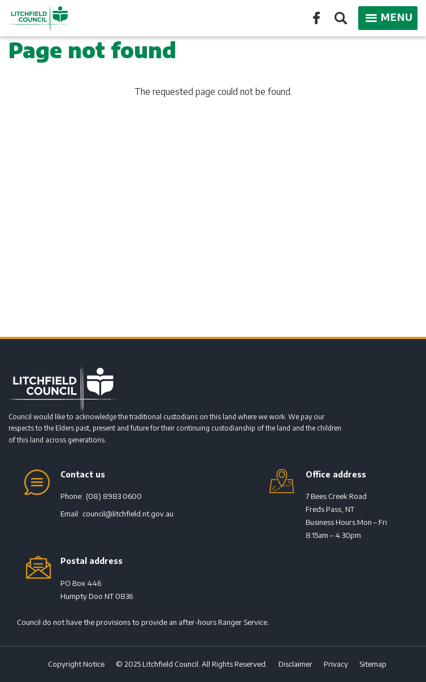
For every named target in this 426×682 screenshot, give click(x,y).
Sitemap (372, 663)
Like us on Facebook (316, 17)
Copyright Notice (76, 663)
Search (340, 19)
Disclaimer (295, 663)
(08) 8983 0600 (114, 496)
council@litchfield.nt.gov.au (127, 513)
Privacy (336, 663)
